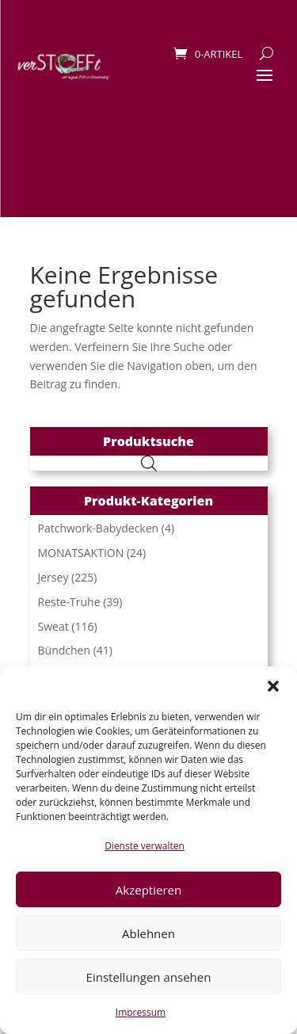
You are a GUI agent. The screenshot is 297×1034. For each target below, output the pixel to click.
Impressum (141, 1012)
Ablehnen (148, 933)
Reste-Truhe (69, 601)
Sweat (53, 626)
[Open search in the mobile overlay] (149, 463)
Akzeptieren (148, 890)
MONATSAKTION (81, 552)
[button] (273, 686)
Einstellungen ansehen (148, 977)
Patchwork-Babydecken (98, 528)
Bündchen (64, 650)
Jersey (53, 577)
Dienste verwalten (145, 846)
